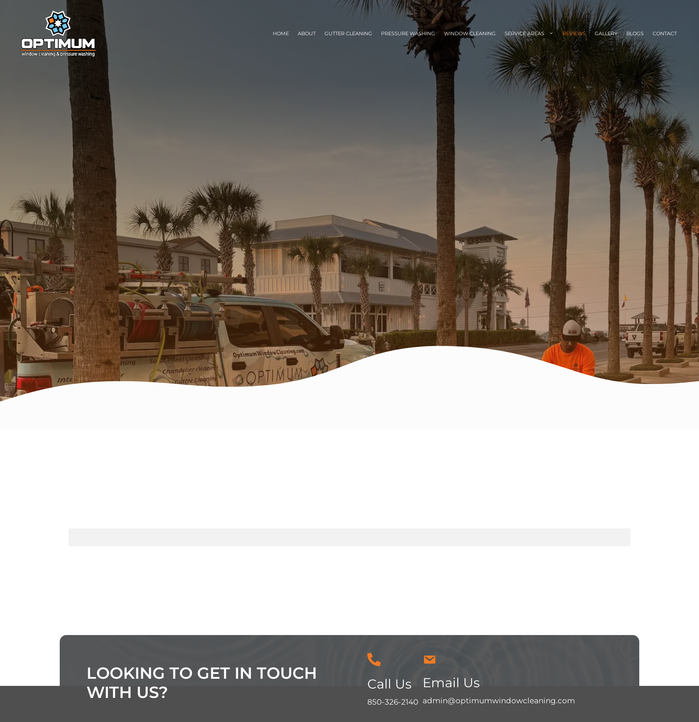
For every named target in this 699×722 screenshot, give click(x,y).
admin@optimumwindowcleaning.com (499, 700)
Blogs (635, 33)
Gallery (606, 33)
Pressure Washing (408, 33)
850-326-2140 (392, 701)
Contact (665, 33)
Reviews (574, 33)
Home (281, 33)
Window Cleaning (470, 33)
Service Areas (531, 33)
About (307, 33)
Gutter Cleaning (348, 33)
